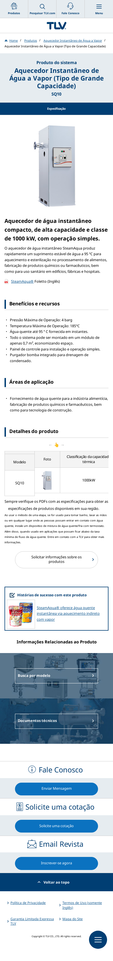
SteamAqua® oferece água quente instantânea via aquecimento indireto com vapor (68, 613)
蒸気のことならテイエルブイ (56, 25)
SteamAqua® (22, 281)
